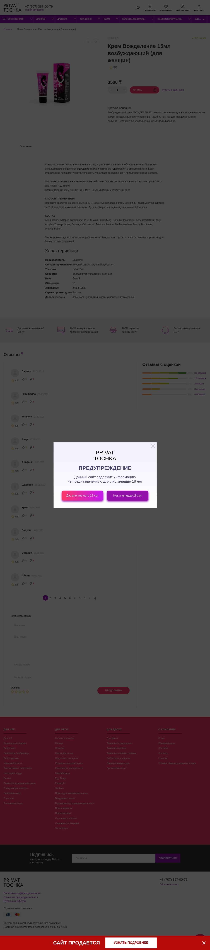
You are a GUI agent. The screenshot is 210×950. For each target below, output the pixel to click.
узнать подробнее (131, 942)
